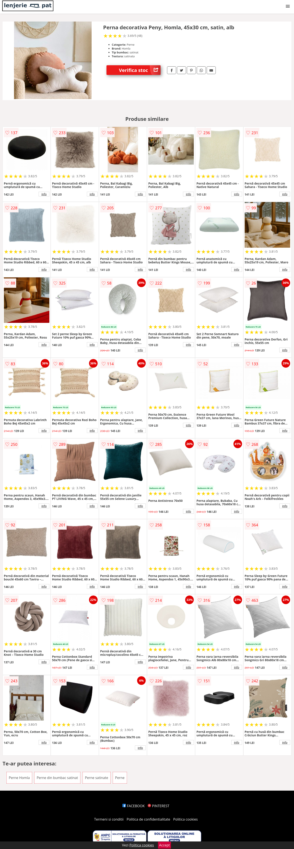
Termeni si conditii (109, 819)
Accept (164, 845)
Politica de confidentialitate (148, 819)
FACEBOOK (133, 806)
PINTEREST (158, 806)
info (44, 194)
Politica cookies (185, 819)
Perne (120, 777)
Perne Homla (19, 777)
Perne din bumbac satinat (57, 777)
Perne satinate (96, 777)
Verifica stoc (140, 70)
